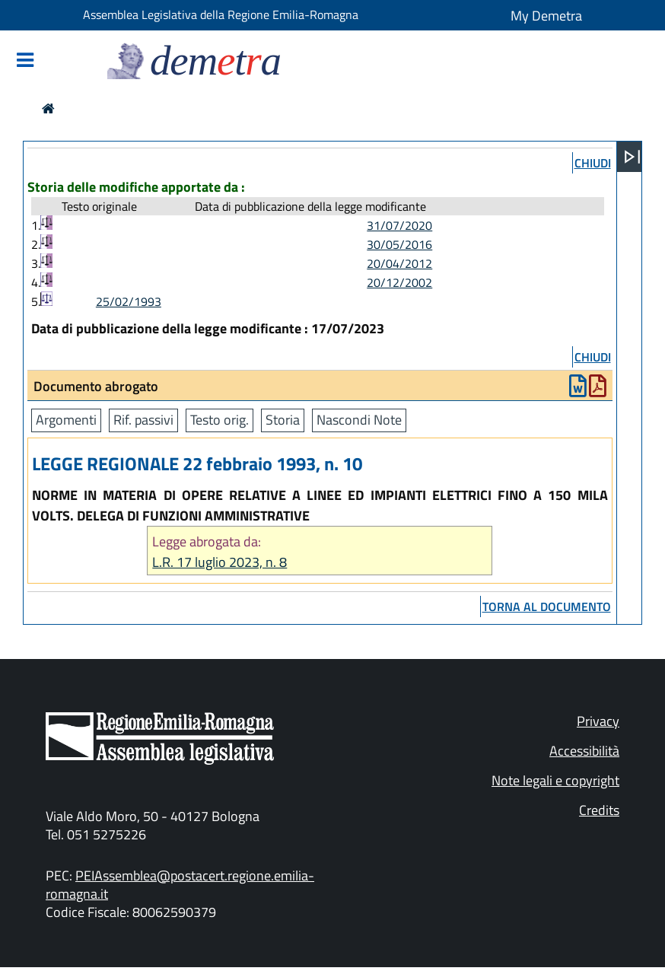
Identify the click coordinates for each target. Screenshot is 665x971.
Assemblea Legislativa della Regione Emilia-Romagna (220, 14)
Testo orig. (219, 419)
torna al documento (546, 606)
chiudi (592, 163)
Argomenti (66, 419)
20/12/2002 (399, 282)
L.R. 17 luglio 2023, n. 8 (219, 562)
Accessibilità (584, 750)
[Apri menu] (632, 157)
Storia (283, 419)
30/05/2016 (399, 244)
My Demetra (546, 15)
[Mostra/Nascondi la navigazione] (25, 61)
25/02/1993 (128, 301)
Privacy (598, 721)
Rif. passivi (143, 419)
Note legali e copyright (555, 780)
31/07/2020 (399, 225)
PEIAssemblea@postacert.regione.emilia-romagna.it (180, 884)
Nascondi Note (359, 419)
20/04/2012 (399, 263)
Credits (599, 810)
